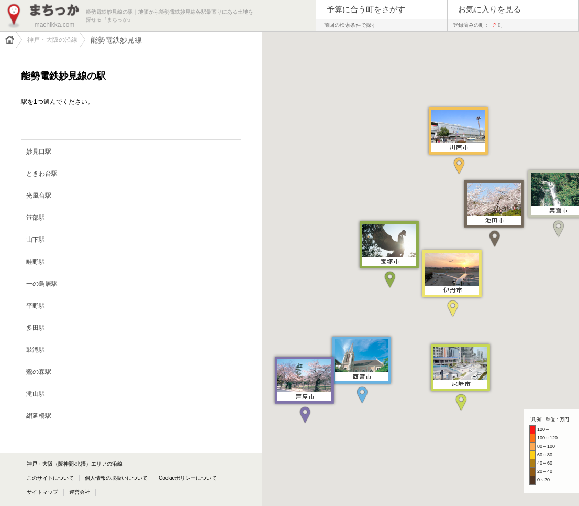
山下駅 (35, 239)
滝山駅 (35, 393)
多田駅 (35, 327)
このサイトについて (50, 478)
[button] (461, 375)
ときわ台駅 (42, 173)
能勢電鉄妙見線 (116, 40)
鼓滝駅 (35, 349)
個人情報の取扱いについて (116, 478)
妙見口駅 (38, 151)
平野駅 (35, 305)
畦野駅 (35, 261)
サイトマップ (42, 492)
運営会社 (79, 492)
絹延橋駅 (38, 415)
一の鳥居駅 (42, 283)
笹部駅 (35, 217)
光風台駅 (38, 195)
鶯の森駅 (38, 371)
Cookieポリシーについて (188, 478)
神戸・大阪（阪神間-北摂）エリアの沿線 (75, 464)
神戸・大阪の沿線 (52, 40)
